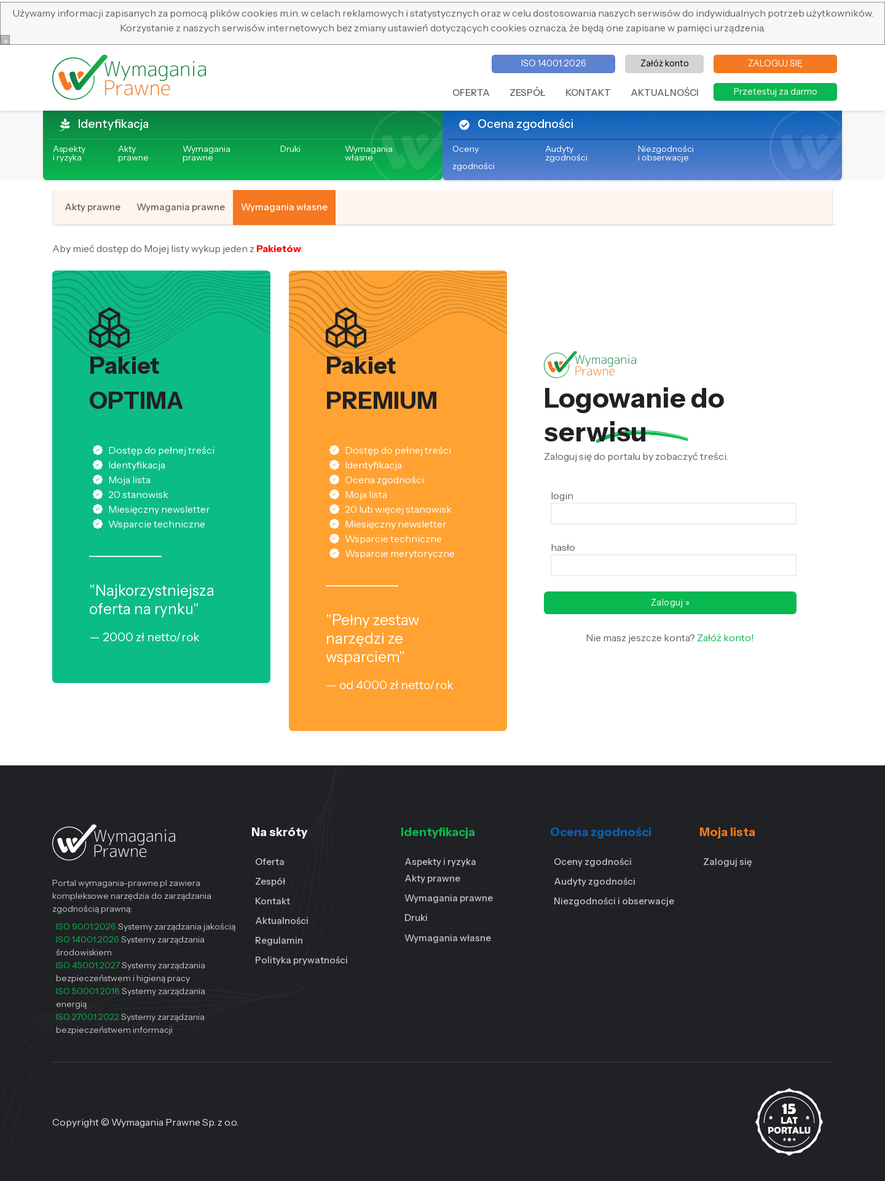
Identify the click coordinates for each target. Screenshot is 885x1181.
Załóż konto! (724, 637)
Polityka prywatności (301, 960)
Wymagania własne (369, 153)
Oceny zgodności (593, 861)
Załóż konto (664, 63)
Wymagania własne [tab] (284, 207)
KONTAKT (588, 92)
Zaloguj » (670, 602)
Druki (290, 148)
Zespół (270, 881)
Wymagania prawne (206, 153)
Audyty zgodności (566, 153)
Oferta (270, 861)
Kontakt (272, 901)
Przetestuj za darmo (775, 91)
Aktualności (282, 920)
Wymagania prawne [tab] (180, 207)
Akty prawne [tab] (92, 207)
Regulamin (279, 940)
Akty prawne (133, 153)
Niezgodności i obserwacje (666, 153)
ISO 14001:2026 (553, 63)
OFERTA (471, 92)
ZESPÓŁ (527, 92)
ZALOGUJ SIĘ (775, 63)
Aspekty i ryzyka (440, 861)
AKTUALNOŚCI (665, 92)
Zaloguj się (727, 861)
